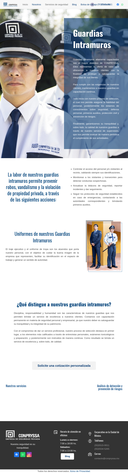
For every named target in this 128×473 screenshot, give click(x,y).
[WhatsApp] (122, 4)
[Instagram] (29, 454)
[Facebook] (118, 4)
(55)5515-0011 (101, 445)
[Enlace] (10, 4)
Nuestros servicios (16, 386)
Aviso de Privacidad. (80, 471)
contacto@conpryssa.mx (106, 458)
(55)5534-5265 (101, 449)
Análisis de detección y (109, 386)
